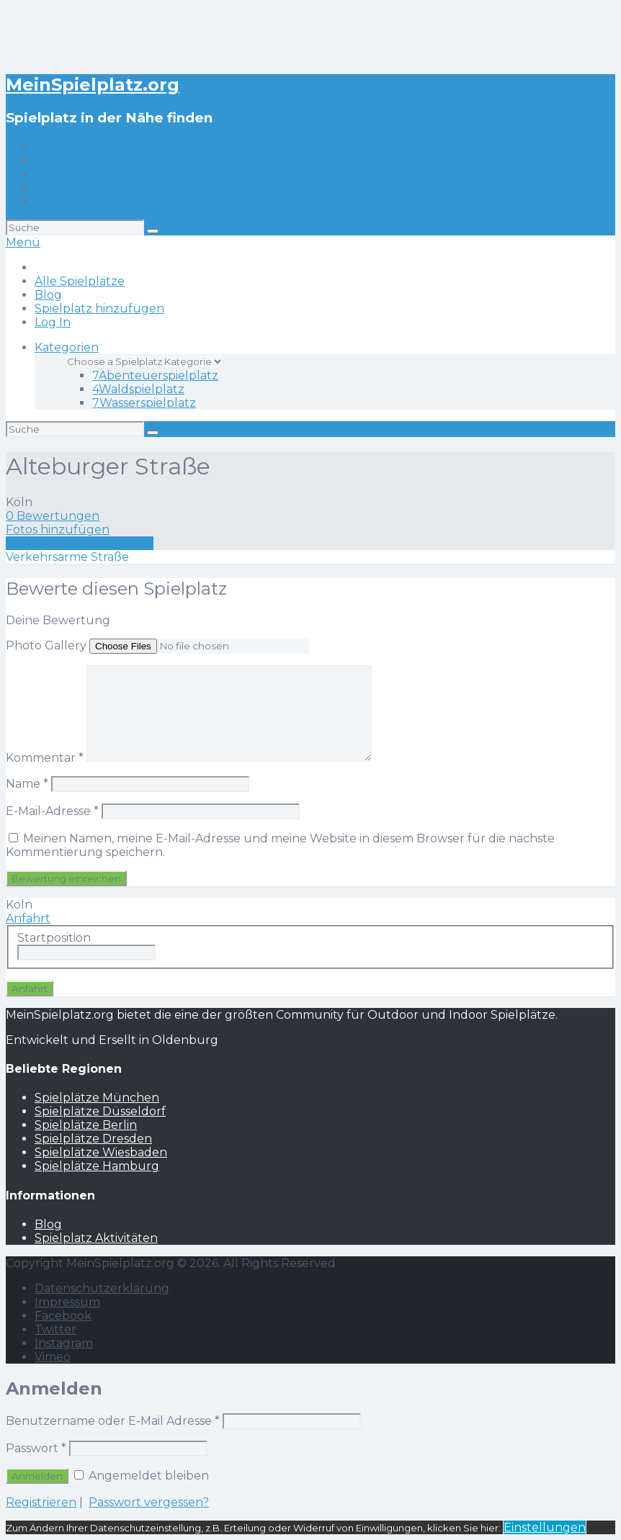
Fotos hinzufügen (58, 529)
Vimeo (53, 1357)
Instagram (64, 1343)
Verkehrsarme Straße (67, 557)
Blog (48, 174)
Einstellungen (545, 1527)
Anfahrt (28, 918)
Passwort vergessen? (149, 1502)
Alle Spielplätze (80, 160)
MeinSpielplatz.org (92, 84)
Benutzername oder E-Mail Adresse (113, 1421)
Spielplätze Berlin (86, 1125)
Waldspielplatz (138, 389)
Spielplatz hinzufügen (99, 187)
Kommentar (45, 758)
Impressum (67, 1302)
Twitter (55, 1329)
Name (27, 784)
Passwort (36, 1448)
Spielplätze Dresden (93, 1138)
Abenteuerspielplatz (155, 375)
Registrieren (41, 1502)
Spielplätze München (97, 1097)
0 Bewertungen (52, 516)
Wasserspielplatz (144, 403)
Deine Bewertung (58, 620)
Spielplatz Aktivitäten (96, 1238)
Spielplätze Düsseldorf (100, 1111)
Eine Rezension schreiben (79, 543)
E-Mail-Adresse (52, 811)
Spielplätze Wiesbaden (101, 1152)
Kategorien (67, 347)
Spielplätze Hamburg (97, 1166)
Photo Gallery (46, 645)
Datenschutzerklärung (102, 1288)
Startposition (54, 938)
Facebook (63, 1316)
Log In (53, 201)
